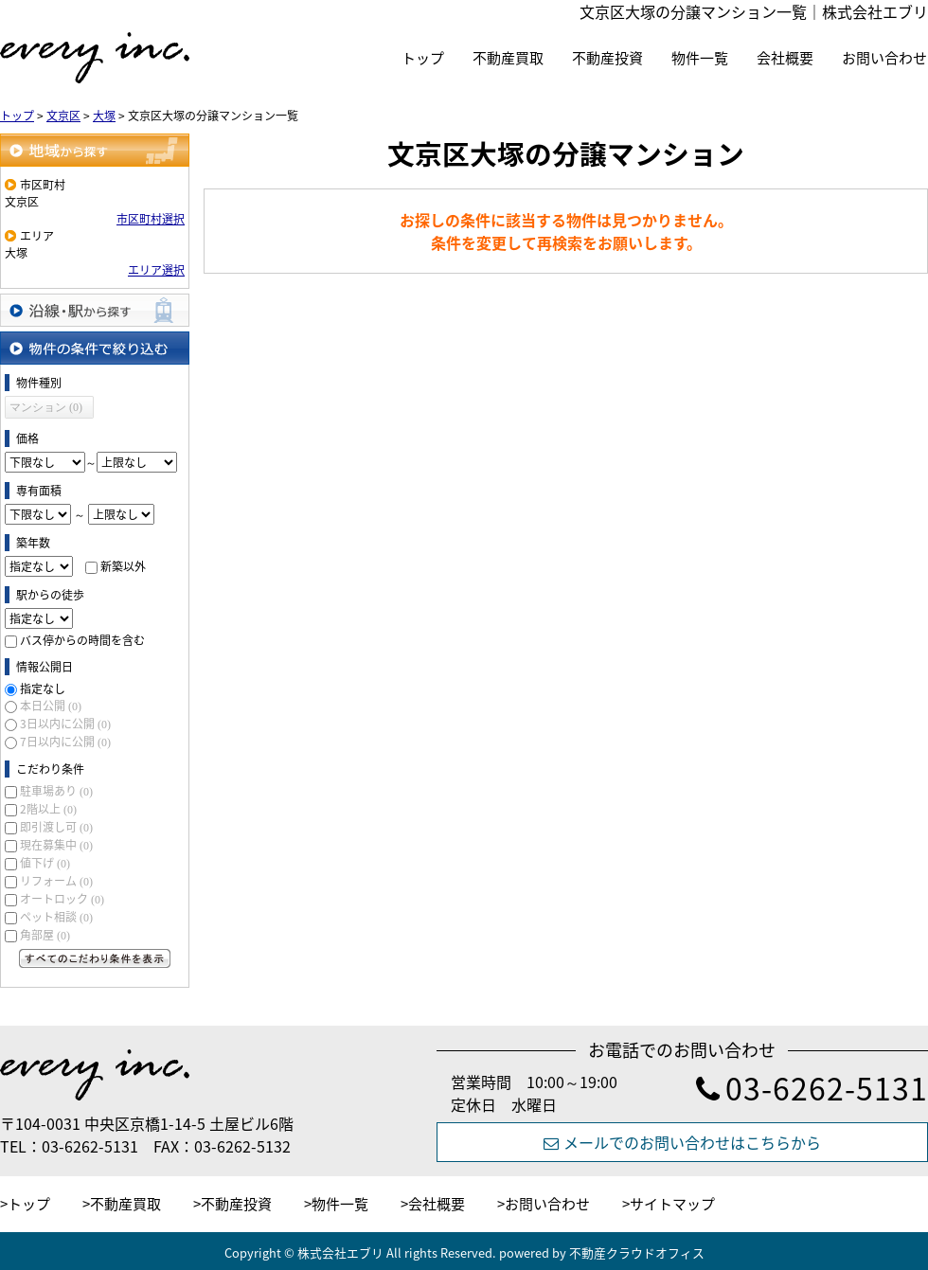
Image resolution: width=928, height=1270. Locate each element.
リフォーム (56, 880)
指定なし (42, 688)
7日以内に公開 (65, 741)
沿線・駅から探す (94, 310)
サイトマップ (672, 1203)
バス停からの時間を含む (82, 640)
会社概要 (785, 57)
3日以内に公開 (65, 723)
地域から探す (94, 150)
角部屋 (45, 934)
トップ (423, 57)
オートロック (62, 898)
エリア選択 (156, 269)
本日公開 (50, 705)
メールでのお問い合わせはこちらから (682, 1142)
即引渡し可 (56, 826)
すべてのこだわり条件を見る (94, 958)
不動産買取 (508, 57)
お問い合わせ (884, 57)
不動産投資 (607, 57)
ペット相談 (56, 916)
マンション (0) (45, 407)
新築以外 (123, 566)
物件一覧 (699, 57)
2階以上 (48, 808)
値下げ (45, 862)
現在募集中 (56, 844)
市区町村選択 (150, 218)
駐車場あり (56, 790)
